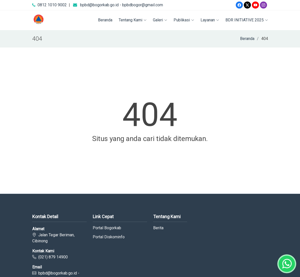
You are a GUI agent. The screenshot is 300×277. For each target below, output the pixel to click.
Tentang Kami (133, 20)
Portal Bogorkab (107, 228)
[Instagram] (263, 5)
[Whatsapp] (286, 263)
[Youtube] (255, 5)
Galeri (160, 20)
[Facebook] (239, 5)
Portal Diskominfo (109, 237)
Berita (158, 228)
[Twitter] (247, 5)
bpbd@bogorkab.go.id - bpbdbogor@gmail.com (121, 5)
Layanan (210, 20)
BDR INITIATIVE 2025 (246, 20)
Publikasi (184, 20)
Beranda (105, 20)
